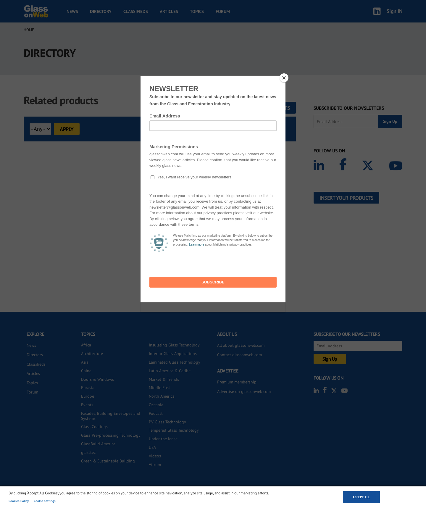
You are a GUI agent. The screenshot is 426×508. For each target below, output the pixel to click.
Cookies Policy (19, 501)
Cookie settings (45, 501)
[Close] (284, 77)
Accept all (361, 497)
